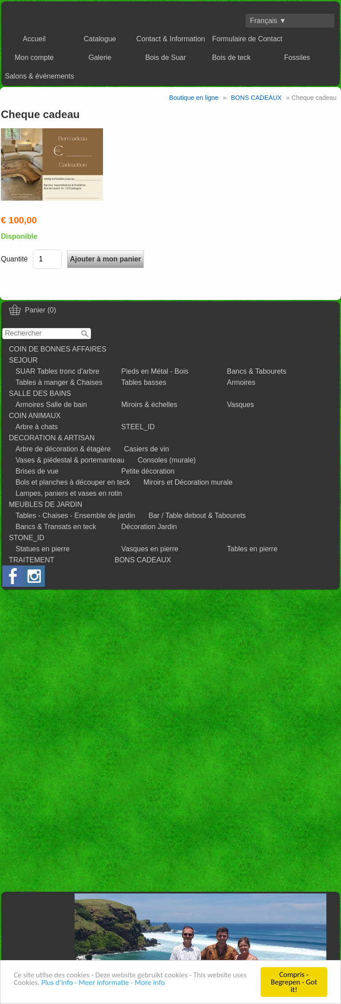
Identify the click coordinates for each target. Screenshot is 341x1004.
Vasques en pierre (149, 549)
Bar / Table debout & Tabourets (197, 515)
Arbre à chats (37, 427)
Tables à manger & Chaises (59, 382)
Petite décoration (147, 471)
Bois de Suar (165, 57)
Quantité (14, 259)
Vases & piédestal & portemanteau (70, 460)
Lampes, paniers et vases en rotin (69, 493)
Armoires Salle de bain (51, 404)
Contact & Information (170, 39)
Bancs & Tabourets (256, 371)
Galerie (99, 57)
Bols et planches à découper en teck (73, 482)
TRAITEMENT (31, 560)
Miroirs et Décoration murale (188, 482)
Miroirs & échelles (149, 404)
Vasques (240, 404)
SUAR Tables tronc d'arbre (57, 371)
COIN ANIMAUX (34, 415)
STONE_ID (26, 538)
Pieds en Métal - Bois (154, 371)
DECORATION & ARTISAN (52, 438)
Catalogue (100, 39)
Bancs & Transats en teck (56, 526)
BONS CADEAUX (143, 560)
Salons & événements (39, 76)
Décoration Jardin (149, 526)
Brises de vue (37, 471)
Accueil (34, 39)
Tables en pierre (252, 549)
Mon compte (34, 57)
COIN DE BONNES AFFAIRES (58, 349)
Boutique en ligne (193, 97)
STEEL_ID (138, 427)
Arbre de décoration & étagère (63, 449)
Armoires (241, 382)
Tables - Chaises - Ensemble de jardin (75, 515)
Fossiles (297, 57)
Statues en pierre (43, 549)
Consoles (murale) (167, 460)
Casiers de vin (146, 449)
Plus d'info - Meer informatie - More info (103, 982)
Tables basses (143, 382)
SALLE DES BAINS (40, 393)
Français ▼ (268, 20)
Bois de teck (231, 57)
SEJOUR (23, 360)
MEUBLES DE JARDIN (45, 504)
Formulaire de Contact (247, 39)
